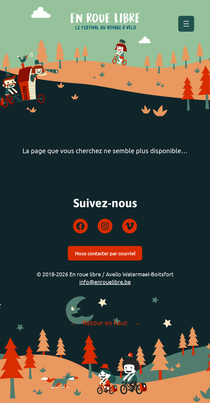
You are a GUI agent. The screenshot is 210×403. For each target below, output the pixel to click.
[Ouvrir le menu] (186, 24)
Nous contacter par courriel (105, 253)
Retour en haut (105, 323)
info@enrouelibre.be (105, 281)
